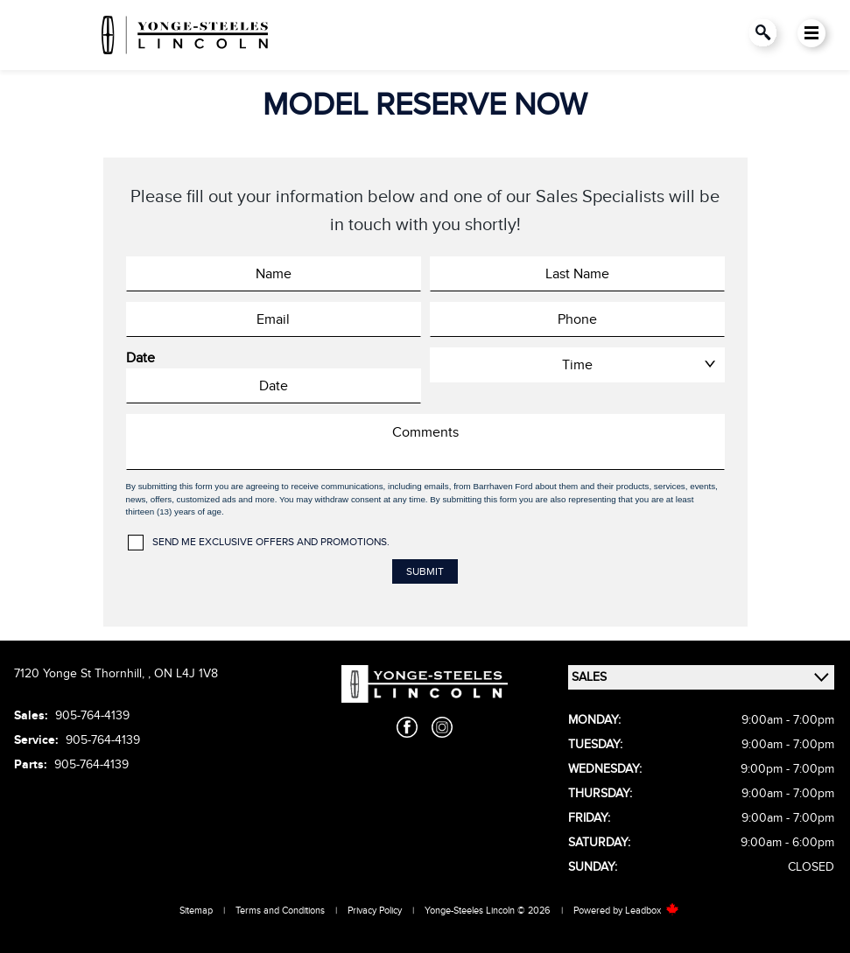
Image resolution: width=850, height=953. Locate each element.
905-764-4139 (92, 715)
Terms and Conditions (280, 910)
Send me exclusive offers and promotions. (271, 542)
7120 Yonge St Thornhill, (81, 673)
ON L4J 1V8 (186, 673)
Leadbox (652, 910)
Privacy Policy (375, 910)
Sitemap (196, 910)
